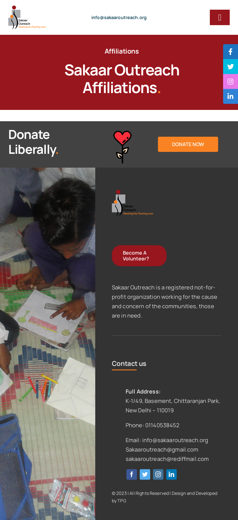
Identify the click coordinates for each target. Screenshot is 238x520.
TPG (121, 501)
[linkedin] (171, 474)
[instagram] (158, 474)
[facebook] (131, 474)
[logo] (27, 8)
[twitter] (145, 474)
